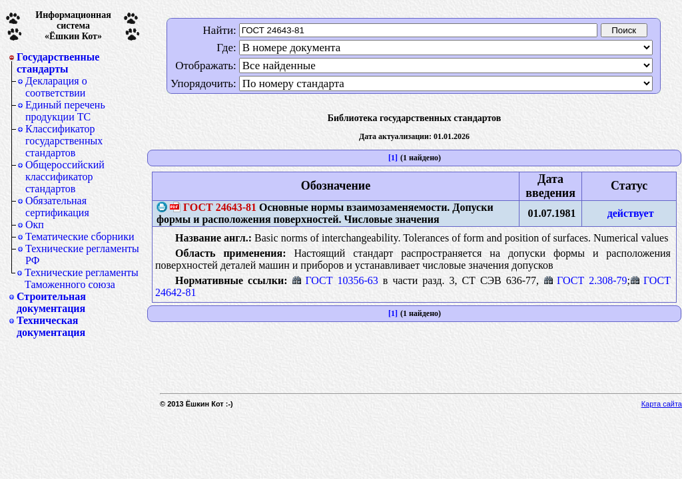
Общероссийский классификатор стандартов (65, 176)
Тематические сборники (80, 236)
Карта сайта (661, 404)
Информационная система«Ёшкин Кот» (73, 25)
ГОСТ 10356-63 (335, 280)
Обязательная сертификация (57, 206)
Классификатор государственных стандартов (64, 140)
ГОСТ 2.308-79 (585, 280)
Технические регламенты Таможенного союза (82, 278)
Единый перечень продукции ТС (65, 110)
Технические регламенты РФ (82, 254)
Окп (34, 224)
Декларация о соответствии (56, 86)
